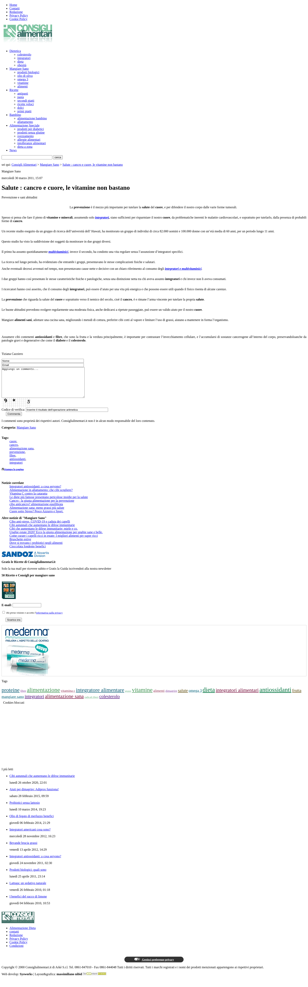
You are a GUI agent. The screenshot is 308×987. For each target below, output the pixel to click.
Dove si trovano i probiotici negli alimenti (36, 548)
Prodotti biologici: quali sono (27, 875)
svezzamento (25, 136)
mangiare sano (13, 702)
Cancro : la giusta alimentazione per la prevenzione (41, 506)
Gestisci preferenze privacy (154, 965)
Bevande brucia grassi (23, 848)
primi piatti (24, 111)
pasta (20, 97)
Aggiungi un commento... (48, 385)
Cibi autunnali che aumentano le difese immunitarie (42, 531)
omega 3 (22, 79)
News (13, 150)
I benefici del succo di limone (28, 902)
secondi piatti (25, 100)
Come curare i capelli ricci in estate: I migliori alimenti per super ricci (53, 541)
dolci (20, 107)
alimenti (22, 86)
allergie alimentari (28, 139)
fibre (12, 461)
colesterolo (24, 54)
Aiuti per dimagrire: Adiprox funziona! (34, 795)
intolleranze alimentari (31, 143)
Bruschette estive (20, 545)
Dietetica (15, 51)
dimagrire (171, 696)
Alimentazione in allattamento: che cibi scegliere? (41, 496)
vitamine (22, 83)
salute (183, 696)
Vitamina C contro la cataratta (28, 499)
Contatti (14, 8)
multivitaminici (58, 251)
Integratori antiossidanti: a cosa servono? (35, 492)
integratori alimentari (237, 696)
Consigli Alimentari (24, 164)
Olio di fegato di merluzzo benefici (31, 822)
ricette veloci (25, 104)
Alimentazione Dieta (22, 934)
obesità (21, 65)
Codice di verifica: (13, 415)
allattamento (25, 122)
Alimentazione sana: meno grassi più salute (36, 513)
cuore (13, 447)
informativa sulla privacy (49, 618)
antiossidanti (17, 465)
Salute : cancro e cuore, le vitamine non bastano (93, 164)
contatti (14, 937)
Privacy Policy (18, 15)
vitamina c (68, 697)
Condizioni (16, 951)
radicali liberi (91, 702)
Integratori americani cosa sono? (29, 835)
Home (13, 5)
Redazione (16, 12)
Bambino (15, 114)
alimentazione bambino (32, 118)
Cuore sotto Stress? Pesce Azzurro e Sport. (36, 517)
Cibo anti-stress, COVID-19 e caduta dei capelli (39, 527)
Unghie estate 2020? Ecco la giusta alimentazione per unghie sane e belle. (56, 538)
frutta (296, 696)
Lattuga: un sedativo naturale (27, 889)
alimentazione (43, 695)
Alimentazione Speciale (24, 125)
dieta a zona (24, 146)
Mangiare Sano (19, 68)
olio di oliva (25, 75)
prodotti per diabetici (30, 129)
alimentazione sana (21, 454)
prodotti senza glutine (31, 132)
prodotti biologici (28, 72)
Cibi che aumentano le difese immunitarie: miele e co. (43, 534)
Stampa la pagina (14, 475)
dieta (20, 61)
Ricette (13, 90)
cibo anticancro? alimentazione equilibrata (36, 510)
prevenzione (17, 458)
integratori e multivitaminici (183, 268)
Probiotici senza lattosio (24, 808)
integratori (24, 58)
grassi (128, 696)
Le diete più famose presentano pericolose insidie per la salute (48, 503)
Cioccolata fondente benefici (27, 552)
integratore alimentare (100, 696)
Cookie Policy (18, 19)
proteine (11, 696)
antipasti (22, 93)
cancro (13, 450)
